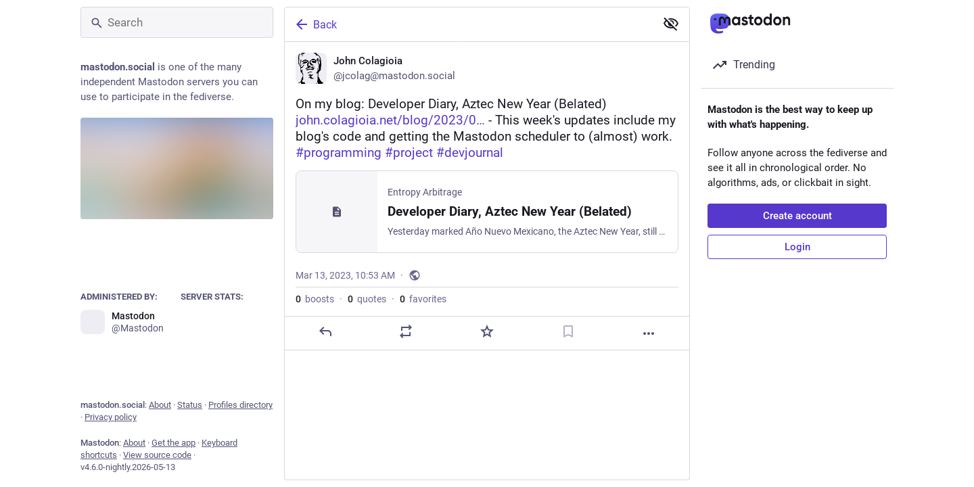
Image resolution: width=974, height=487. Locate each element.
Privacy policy (111, 417)
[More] (649, 333)
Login (797, 247)
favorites (423, 299)
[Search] (176, 22)
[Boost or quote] (406, 331)
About (160, 405)
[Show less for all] (671, 23)
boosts (315, 299)
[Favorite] (487, 331)
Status (189, 405)
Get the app (173, 443)
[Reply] (325, 331)
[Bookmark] (568, 331)
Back (315, 24)
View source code (157, 455)
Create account (797, 216)
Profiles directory (240, 405)
